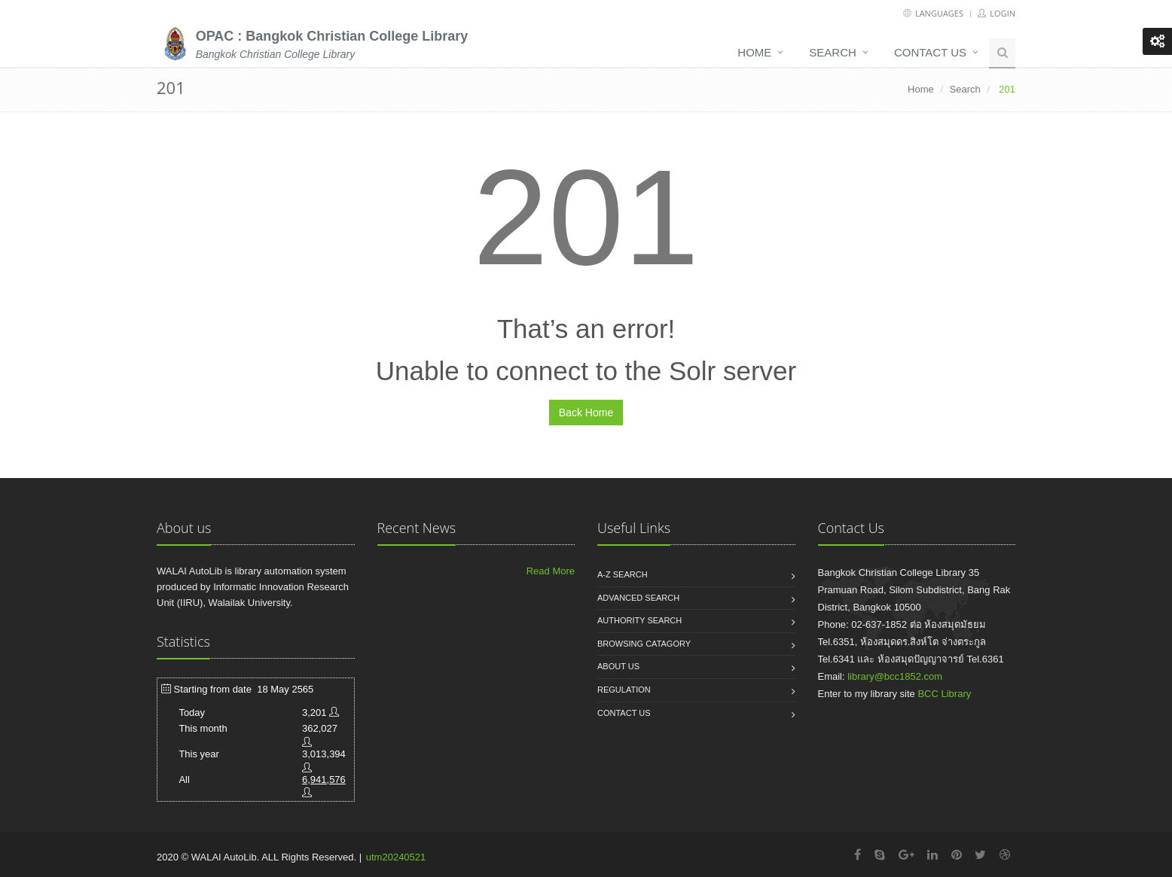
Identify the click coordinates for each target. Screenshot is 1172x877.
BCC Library (944, 693)
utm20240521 (396, 857)
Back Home (586, 413)
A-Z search (622, 574)
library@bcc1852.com (894, 676)
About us (618, 666)
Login (996, 13)
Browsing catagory (644, 643)
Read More (550, 571)
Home (754, 52)
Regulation (624, 689)
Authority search (639, 620)
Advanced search (638, 597)
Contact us (930, 52)
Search (832, 52)
